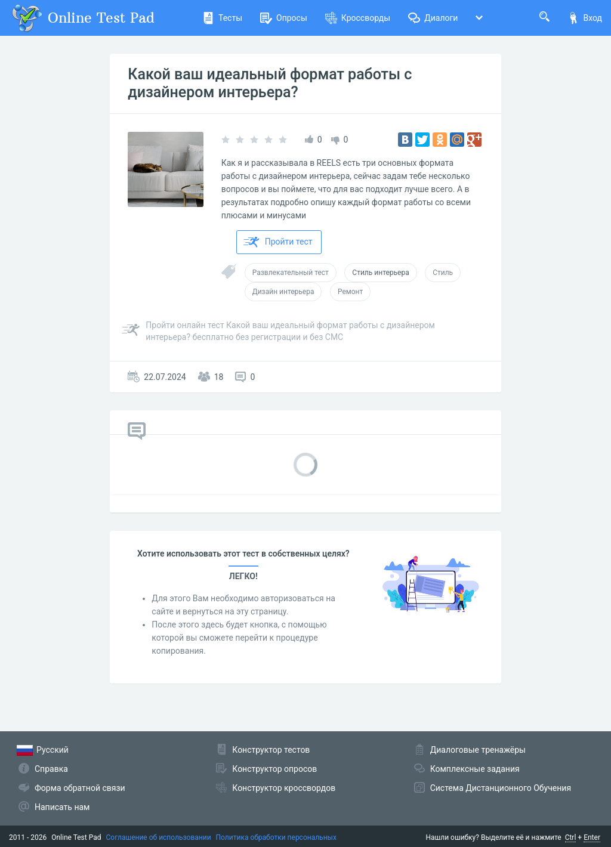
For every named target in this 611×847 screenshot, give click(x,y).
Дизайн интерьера (283, 292)
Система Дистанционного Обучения (500, 788)
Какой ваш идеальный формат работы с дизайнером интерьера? (270, 83)
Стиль (443, 272)
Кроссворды (357, 18)
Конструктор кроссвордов (283, 788)
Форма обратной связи (80, 788)
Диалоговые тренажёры (478, 750)
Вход (584, 18)
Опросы (283, 18)
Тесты (222, 18)
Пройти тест (278, 242)
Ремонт (350, 292)
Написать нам (62, 807)
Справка (51, 769)
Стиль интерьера (380, 272)
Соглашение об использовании (158, 837)
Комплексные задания (475, 769)
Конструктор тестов (271, 750)
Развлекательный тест (290, 272)
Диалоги (433, 18)
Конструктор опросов (274, 769)
